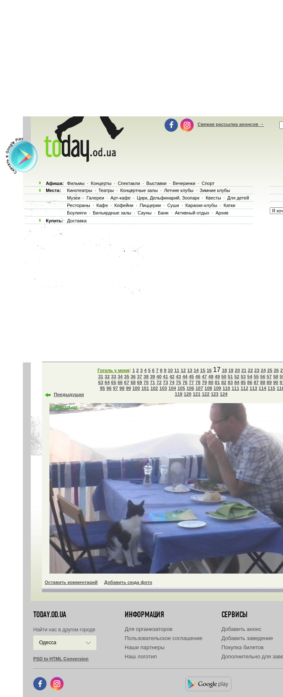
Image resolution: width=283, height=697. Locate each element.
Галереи (95, 197)
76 (184, 382)
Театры (106, 190)
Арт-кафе (120, 197)
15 (202, 370)
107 (199, 388)
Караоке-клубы (201, 205)
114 (262, 388)
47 (204, 376)
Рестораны (78, 205)
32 (107, 376)
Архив (222, 212)
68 (132, 382)
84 (236, 382)
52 (236, 376)
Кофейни (123, 205)
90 (275, 382)
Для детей (238, 197)
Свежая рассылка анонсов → (230, 124)
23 (256, 370)
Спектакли (129, 183)
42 (172, 376)
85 (243, 382)
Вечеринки (184, 183)
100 (136, 388)
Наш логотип (141, 656)
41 (165, 376)
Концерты (101, 183)
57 (269, 376)
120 (187, 394)
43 (178, 376)
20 (237, 370)
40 (159, 376)
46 (197, 376)
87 (255, 382)
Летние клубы (179, 190)
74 (172, 382)
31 (100, 376)
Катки (229, 205)
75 (178, 382)
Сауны (145, 212)
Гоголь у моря (114, 370)
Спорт (208, 183)
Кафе (102, 205)
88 (262, 382)
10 (170, 370)
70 (145, 382)
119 (178, 394)
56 (262, 376)
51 (230, 376)
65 (113, 382)
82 (223, 382)
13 (189, 370)
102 (154, 388)
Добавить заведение (247, 638)
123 (214, 394)
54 (249, 376)
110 (226, 388)
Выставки (156, 183)
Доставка (76, 220)
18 (224, 370)
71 (152, 382)
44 (184, 376)
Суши (173, 205)
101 (145, 388)
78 (197, 382)
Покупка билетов (242, 647)
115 (271, 388)
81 (217, 382)
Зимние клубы (215, 190)
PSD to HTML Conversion (61, 658)
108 (208, 388)
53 (243, 376)
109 (217, 388)
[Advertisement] (152, 291)
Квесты (213, 197)
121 (196, 394)
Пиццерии (150, 205)
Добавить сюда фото (128, 582)
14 (196, 370)
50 (223, 376)
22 (250, 370)
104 (172, 388)
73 (165, 382)
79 (204, 382)
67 (126, 382)
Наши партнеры (145, 647)
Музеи (73, 197)
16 (209, 370)
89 (269, 382)
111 (235, 388)
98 (121, 388)
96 (108, 388)
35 (126, 376)
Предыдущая (69, 394)
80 (210, 382)
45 (191, 376)
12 (183, 370)
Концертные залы (138, 190)
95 (102, 388)
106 (190, 388)
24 (263, 370)
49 (217, 376)
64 (107, 382)
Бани (163, 212)
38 (145, 376)
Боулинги (76, 212)
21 (243, 370)
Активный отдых (192, 212)
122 (205, 394)
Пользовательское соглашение (163, 638)
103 (163, 388)
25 (269, 370)
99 (128, 388)
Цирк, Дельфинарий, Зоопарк (168, 197)
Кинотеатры (79, 190)
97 (115, 388)
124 (223, 394)
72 (159, 382)
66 (120, 382)
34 (120, 376)
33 (113, 376)
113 (253, 388)
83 (230, 382)
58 (275, 376)
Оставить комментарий (71, 582)
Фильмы (75, 183)
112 (244, 388)
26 (276, 370)
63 (100, 382)
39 (152, 376)
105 (181, 388)
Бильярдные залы (112, 212)
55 (255, 376)
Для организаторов (148, 629)
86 (249, 382)
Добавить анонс (241, 629)
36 (132, 376)
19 (230, 370)
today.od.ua (49, 614)
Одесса (47, 642)
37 (139, 376)
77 (191, 382)
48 (210, 376)
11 (176, 370)
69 (139, 382)
